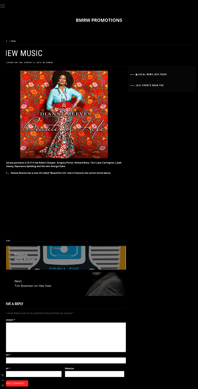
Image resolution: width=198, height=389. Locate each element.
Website (74, 367)
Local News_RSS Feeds (155, 74)
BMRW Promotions (102, 20)
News (14, 241)
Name (13, 353)
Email (13, 367)
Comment (15, 319)
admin (56, 63)
